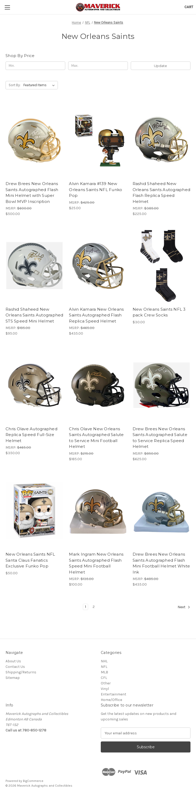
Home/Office (111, 700)
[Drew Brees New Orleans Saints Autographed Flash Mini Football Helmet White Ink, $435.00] (161, 511)
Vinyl (105, 689)
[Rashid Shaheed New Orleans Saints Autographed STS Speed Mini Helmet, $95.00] (34, 265)
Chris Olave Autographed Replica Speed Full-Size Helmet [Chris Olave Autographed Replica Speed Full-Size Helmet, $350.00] (31, 434)
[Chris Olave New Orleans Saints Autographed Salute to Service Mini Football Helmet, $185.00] (98, 385)
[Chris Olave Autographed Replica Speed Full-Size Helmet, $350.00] (34, 385)
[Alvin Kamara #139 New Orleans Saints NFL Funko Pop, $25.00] (98, 140)
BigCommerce (33, 781)
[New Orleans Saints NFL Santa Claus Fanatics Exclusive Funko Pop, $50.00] (34, 511)
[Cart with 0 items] (189, 7)
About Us (13, 661)
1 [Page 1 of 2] (85, 607)
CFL (104, 677)
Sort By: (15, 85)
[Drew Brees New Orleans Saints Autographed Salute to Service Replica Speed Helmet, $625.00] (161, 385)
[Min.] (35, 66)
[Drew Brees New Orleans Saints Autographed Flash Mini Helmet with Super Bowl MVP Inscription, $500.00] (34, 140)
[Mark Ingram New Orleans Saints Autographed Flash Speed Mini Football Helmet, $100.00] (98, 511)
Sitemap (13, 677)
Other (106, 683)
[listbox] (40, 85)
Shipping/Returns (21, 672)
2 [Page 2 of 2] (94, 607)
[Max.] (98, 66)
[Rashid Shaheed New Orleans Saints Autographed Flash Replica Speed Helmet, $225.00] (161, 140)
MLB (104, 672)
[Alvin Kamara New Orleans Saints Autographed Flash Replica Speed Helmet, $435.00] (98, 265)
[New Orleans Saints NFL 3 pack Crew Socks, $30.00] (161, 265)
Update (160, 66)
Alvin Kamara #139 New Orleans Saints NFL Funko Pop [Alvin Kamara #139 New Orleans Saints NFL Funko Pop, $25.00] (95, 189)
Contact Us (15, 666)
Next (184, 607)
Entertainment (113, 694)
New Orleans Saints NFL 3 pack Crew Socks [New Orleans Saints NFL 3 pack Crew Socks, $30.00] (159, 312)
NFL (104, 666)
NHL (104, 661)
